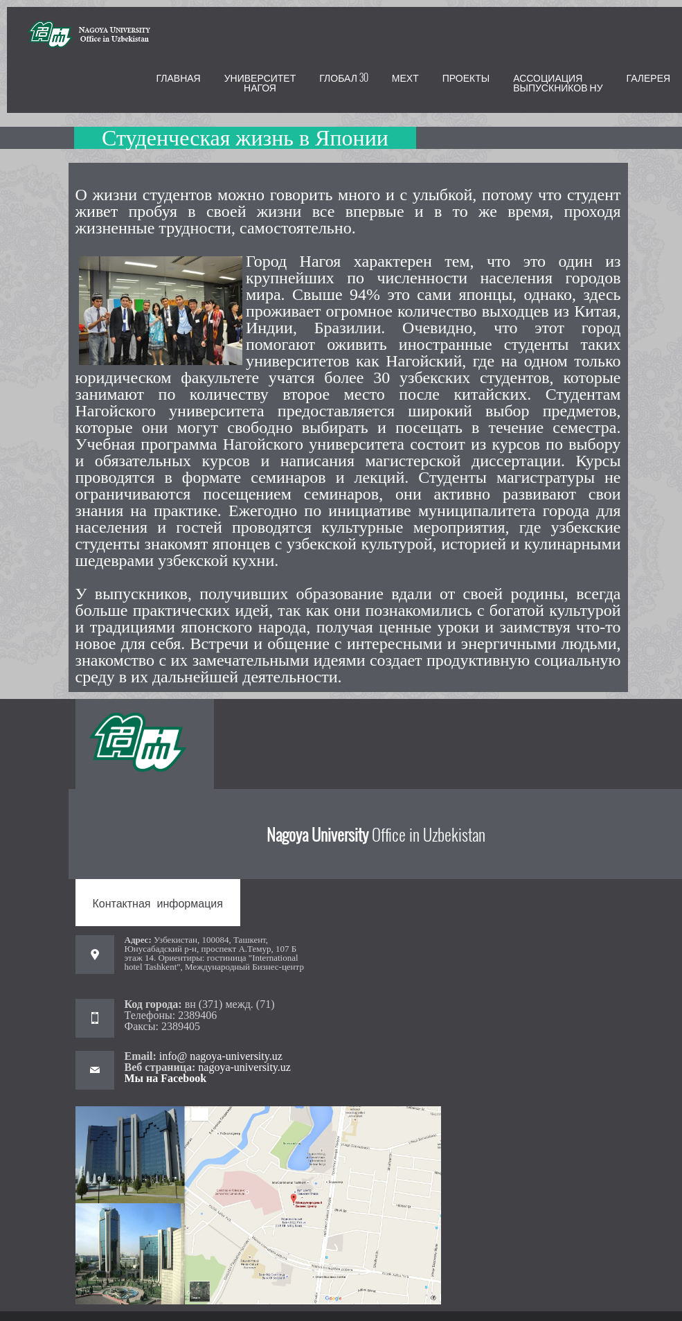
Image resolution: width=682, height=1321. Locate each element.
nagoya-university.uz (244, 1067)
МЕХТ (405, 77)
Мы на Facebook (166, 1078)
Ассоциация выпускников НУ (557, 82)
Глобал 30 (343, 77)
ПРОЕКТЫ (466, 77)
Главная (178, 77)
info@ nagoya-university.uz (219, 1056)
